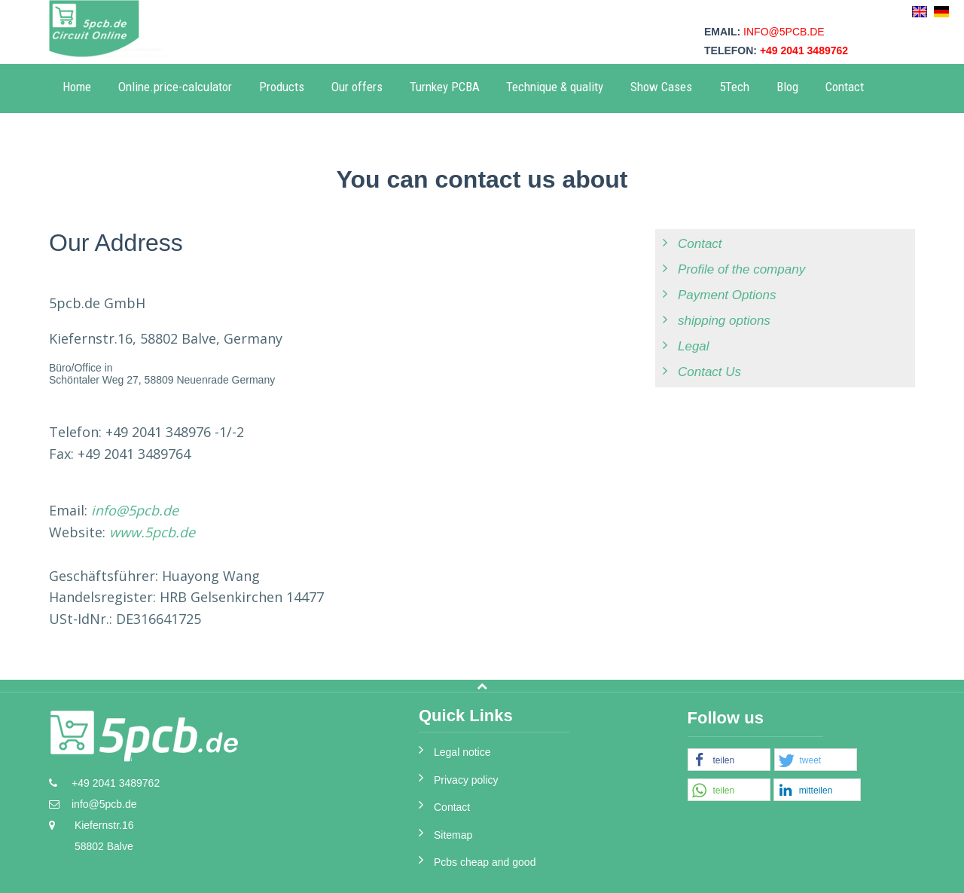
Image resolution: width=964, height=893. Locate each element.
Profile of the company (741, 269)
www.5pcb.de (152, 532)
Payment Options (727, 295)
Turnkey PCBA (445, 86)
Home (77, 86)
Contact (844, 86)
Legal (693, 346)
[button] (729, 760)
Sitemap (453, 835)
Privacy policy (466, 780)
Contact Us (709, 372)
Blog (787, 86)
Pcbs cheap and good (484, 862)
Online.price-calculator (175, 86)
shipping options (724, 320)
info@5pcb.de (784, 32)
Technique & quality (554, 86)
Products (281, 86)
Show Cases (661, 86)
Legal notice (462, 752)
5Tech (734, 86)
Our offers (357, 86)
